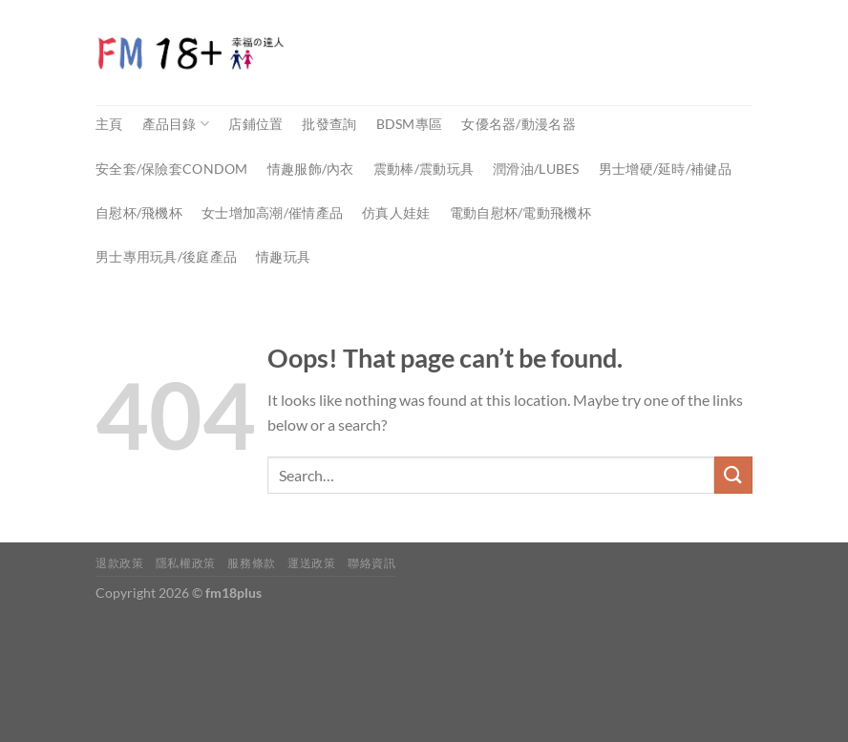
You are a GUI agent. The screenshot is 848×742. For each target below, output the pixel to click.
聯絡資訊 (371, 563)
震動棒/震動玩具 (423, 168)
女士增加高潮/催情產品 (272, 212)
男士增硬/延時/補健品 (665, 168)
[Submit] (733, 475)
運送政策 (311, 563)
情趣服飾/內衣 (310, 168)
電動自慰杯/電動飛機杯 (520, 212)
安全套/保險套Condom (171, 168)
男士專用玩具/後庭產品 (166, 256)
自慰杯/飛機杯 (138, 212)
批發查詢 (329, 124)
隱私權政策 (186, 563)
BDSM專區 (409, 124)
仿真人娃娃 (396, 212)
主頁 (109, 124)
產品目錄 (176, 124)
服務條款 (251, 563)
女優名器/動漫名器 (518, 124)
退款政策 (119, 563)
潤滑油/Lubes (536, 168)
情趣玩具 (283, 256)
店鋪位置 (255, 124)
